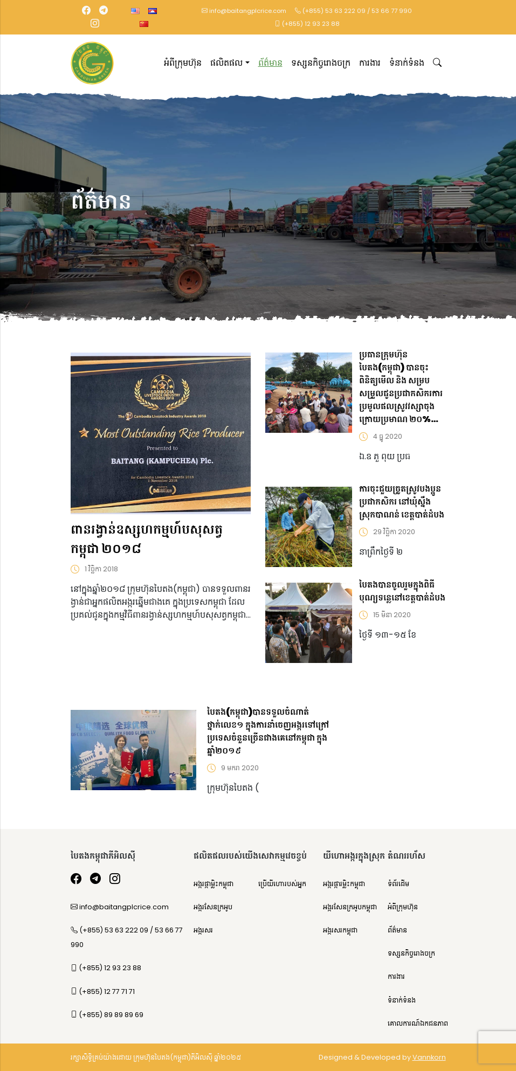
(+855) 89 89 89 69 (107, 1014)
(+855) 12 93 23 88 (307, 23)
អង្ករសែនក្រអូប (213, 906)
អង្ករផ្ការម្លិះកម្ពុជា (344, 883)
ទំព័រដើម (398, 883)
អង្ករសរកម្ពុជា (340, 930)
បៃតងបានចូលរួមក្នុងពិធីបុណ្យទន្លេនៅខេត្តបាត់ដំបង (402, 591)
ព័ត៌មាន (270, 63)
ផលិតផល (226, 63)
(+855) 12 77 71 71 (103, 991)
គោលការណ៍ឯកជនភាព (418, 1023)
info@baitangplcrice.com (244, 10)
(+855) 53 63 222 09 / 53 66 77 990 (353, 10)
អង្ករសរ (203, 930)
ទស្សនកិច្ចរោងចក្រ (320, 63)
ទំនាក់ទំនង (406, 63)
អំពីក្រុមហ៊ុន (183, 63)
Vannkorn (429, 1057)
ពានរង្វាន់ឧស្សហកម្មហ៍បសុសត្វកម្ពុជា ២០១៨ (147, 538)
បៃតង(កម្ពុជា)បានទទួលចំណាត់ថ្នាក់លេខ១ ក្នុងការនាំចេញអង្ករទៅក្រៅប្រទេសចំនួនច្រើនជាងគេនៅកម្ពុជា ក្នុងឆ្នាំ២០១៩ (268, 731)
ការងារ (370, 63)
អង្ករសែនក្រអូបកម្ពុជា (350, 906)
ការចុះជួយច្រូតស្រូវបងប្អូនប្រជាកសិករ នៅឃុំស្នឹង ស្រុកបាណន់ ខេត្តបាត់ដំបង (401, 501)
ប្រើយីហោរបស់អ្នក (282, 883)
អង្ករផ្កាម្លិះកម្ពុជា (213, 883)
